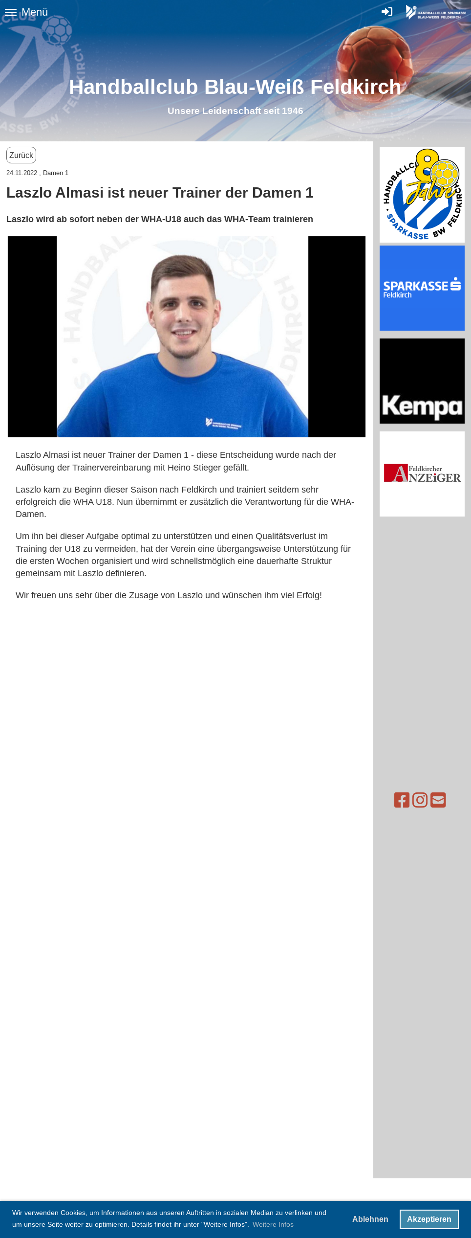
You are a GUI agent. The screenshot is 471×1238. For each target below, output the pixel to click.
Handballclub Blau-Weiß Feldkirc (229, 87)
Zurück (21, 155)
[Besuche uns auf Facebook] (386, 800)
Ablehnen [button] (370, 1219)
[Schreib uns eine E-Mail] (422, 800)
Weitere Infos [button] (273, 1224)
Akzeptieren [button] (429, 1219)
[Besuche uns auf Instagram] (404, 800)
